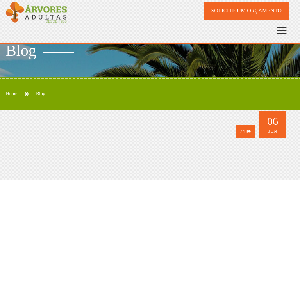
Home (11, 93)
